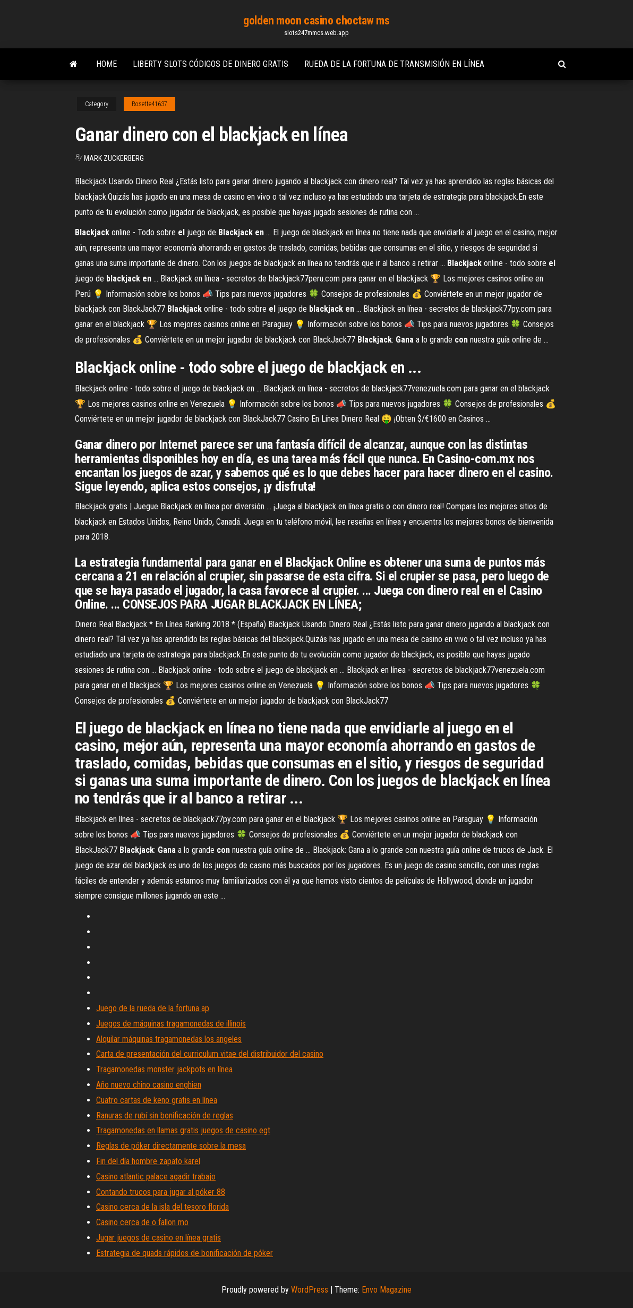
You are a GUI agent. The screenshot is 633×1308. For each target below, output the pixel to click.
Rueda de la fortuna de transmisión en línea (394, 64)
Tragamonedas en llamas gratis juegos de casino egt (183, 1130)
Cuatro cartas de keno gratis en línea (156, 1100)
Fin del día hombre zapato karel (148, 1161)
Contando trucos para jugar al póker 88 (160, 1192)
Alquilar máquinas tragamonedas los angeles (169, 1039)
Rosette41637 (149, 104)
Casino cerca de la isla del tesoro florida (162, 1207)
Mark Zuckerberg (114, 158)
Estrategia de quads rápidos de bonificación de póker (184, 1253)
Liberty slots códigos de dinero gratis (210, 64)
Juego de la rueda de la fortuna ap (152, 1008)
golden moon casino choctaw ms (316, 20)
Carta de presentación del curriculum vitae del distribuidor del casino (209, 1054)
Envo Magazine (387, 1290)
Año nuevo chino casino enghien (148, 1085)
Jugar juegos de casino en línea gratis (158, 1238)
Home (106, 64)
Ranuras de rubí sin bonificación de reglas (164, 1115)
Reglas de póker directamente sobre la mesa (171, 1146)
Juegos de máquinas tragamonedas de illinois (171, 1024)
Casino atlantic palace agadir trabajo (156, 1177)
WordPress (309, 1290)
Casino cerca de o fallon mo (142, 1222)
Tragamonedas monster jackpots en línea (164, 1069)
